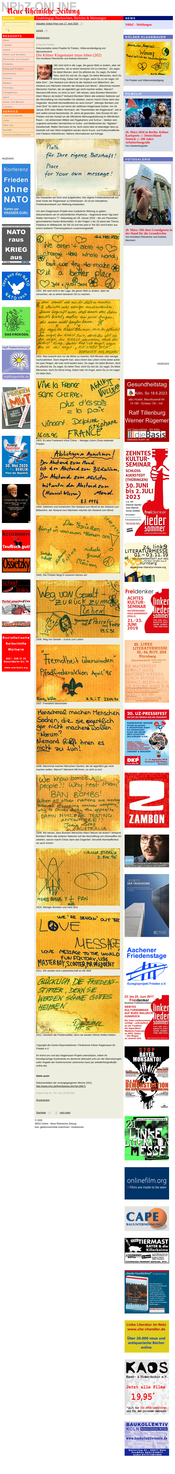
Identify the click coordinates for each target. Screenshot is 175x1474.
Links (6, 120)
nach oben (65, 1112)
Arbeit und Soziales (14, 54)
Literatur (8, 107)
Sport (6, 97)
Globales (8, 64)
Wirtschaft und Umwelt (16, 59)
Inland (6, 50)
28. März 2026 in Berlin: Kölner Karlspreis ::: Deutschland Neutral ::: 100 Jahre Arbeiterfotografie (147, 137)
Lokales (7, 45)
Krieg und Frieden (13, 69)
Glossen (7, 78)
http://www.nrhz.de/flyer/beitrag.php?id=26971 (61, 1086)
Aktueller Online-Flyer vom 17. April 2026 (57, 23)
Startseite (41, 1112)
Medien (7, 83)
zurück (39, 30)
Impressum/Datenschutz (17, 135)
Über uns (8, 125)
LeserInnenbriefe (12, 116)
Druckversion (43, 37)
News (6, 40)
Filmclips (8, 88)
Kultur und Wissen (13, 102)
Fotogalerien (10, 92)
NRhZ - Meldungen (138, 24)
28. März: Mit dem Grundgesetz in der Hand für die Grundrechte (148, 231)
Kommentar (9, 73)
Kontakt (7, 130)
